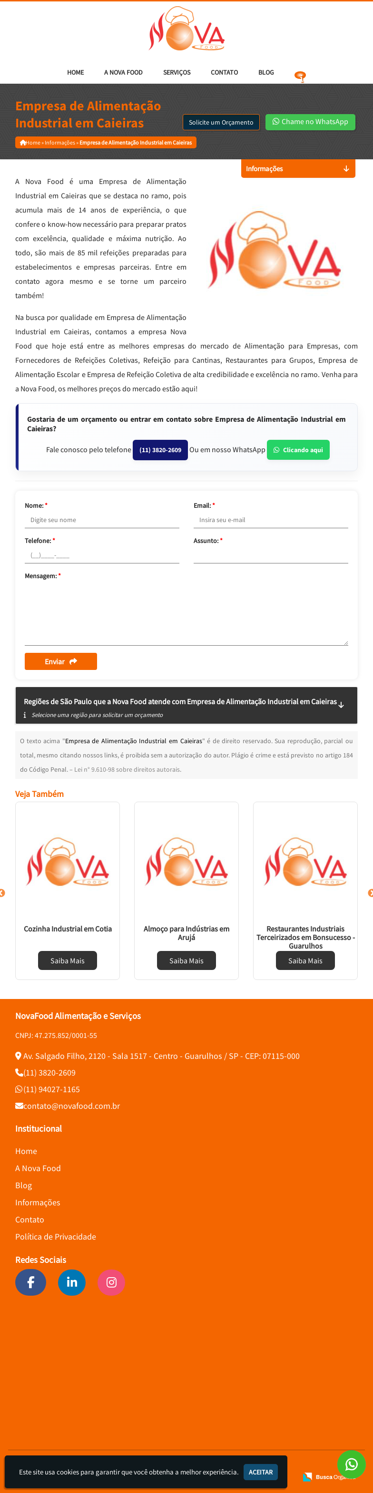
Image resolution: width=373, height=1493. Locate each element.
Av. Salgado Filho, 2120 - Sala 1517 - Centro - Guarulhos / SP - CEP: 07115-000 (161, 1055)
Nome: (36, 505)
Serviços (176, 72)
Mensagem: (43, 576)
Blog (266, 72)
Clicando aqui (298, 450)
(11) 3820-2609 (160, 450)
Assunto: (208, 540)
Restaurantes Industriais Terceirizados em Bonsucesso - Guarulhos (305, 937)
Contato (224, 72)
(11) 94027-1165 (51, 1089)
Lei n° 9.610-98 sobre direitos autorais (127, 769)
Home (75, 72)
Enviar (61, 661)
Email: (204, 505)
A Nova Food (123, 72)
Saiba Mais (67, 960)
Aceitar (261, 1472)
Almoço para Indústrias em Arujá (186, 933)
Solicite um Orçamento (221, 122)
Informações (37, 1202)
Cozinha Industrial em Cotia (68, 928)
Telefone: (40, 540)
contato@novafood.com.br (71, 1105)
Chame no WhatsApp (310, 121)
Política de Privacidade (55, 1236)
